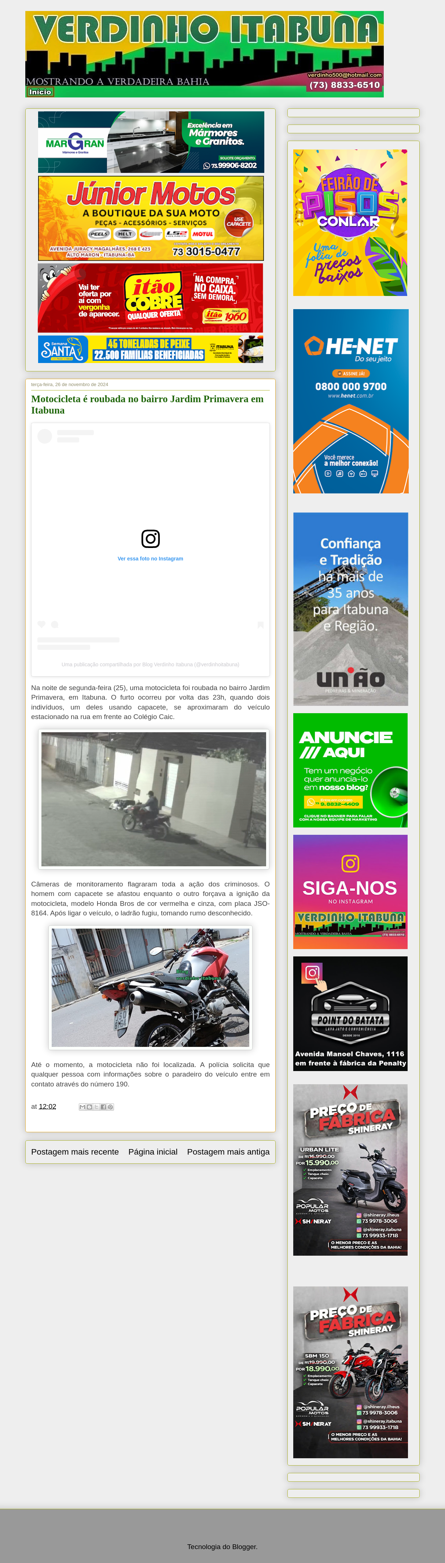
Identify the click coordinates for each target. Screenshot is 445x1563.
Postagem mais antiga (228, 1151)
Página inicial (152, 1151)
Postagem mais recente (75, 1151)
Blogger (243, 1547)
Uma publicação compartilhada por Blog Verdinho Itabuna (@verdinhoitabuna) (150, 664)
